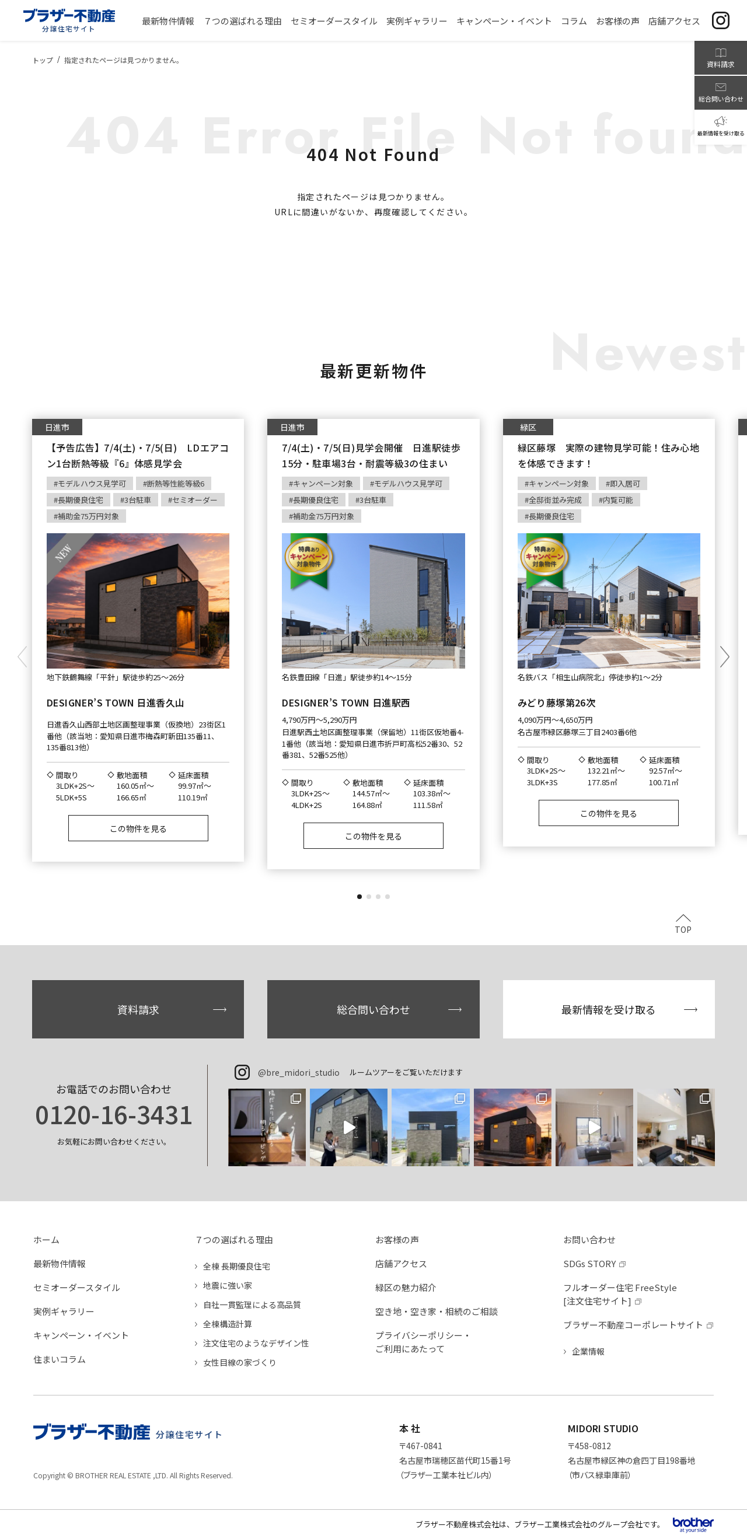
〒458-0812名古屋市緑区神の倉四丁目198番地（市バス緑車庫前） (632, 1460)
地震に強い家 (227, 1285)
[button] (359, 896)
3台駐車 (137, 499)
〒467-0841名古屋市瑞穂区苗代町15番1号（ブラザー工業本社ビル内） (455, 1460)
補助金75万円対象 (88, 516)
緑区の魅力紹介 (406, 1287)
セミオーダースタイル (76, 1287)
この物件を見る (138, 828)
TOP (683, 928)
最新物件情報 (59, 1263)
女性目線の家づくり (240, 1362)
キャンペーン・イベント (81, 1335)
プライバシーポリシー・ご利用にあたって (423, 1342)
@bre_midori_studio (299, 1072)
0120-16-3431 (114, 1113)
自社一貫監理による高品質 (252, 1304)
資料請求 (138, 1009)
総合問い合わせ (373, 1009)
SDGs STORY (589, 1263)
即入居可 (625, 483)
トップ (42, 60)
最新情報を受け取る (608, 1009)
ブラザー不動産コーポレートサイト (633, 1324)
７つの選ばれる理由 (233, 1239)
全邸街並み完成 (555, 499)
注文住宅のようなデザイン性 (256, 1343)
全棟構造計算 (227, 1324)
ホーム (46, 1239)
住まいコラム (59, 1359)
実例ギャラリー (64, 1311)
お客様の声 (397, 1239)
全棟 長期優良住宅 (236, 1266)
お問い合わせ (589, 1239)
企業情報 (588, 1351)
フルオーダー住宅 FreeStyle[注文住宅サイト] (620, 1294)
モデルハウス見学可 (92, 483)
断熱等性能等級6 (175, 483)
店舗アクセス (401, 1263)
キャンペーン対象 (323, 483)
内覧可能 (618, 499)
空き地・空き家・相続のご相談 (436, 1311)
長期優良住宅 (80, 499)
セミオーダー (195, 499)
